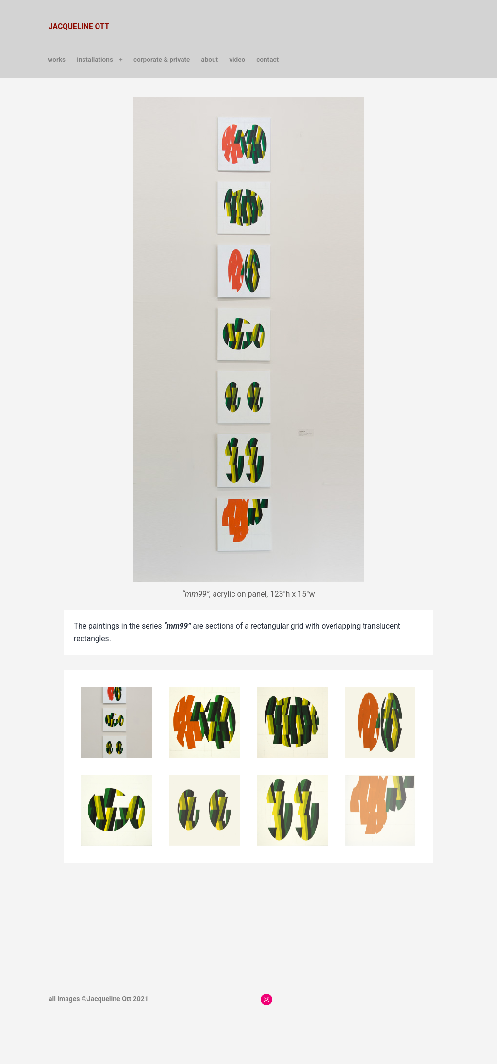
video (237, 59)
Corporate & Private (161, 59)
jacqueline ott (79, 26)
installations (95, 59)
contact (267, 59)
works (57, 59)
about (209, 59)
